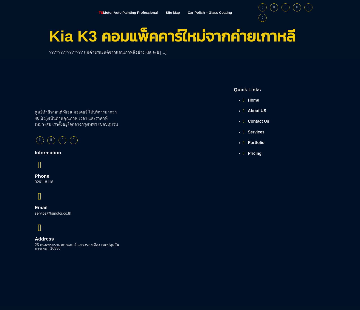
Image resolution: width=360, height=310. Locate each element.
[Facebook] (263, 7)
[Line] (308, 7)
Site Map (173, 12)
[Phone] (263, 18)
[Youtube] (297, 7)
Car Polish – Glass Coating (213, 12)
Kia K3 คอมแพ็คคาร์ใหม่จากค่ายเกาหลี (172, 36)
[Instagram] (285, 7)
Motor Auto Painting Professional (125, 12)
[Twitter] (274, 7)
